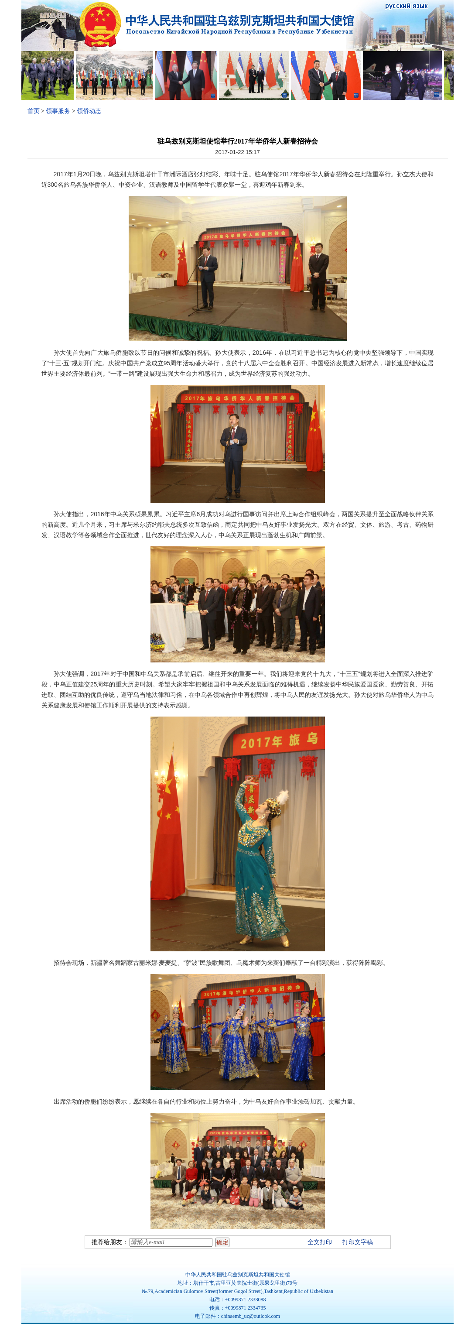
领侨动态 (89, 111)
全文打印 (320, 1242)
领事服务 (58, 111)
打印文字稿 (357, 1242)
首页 (33, 111)
